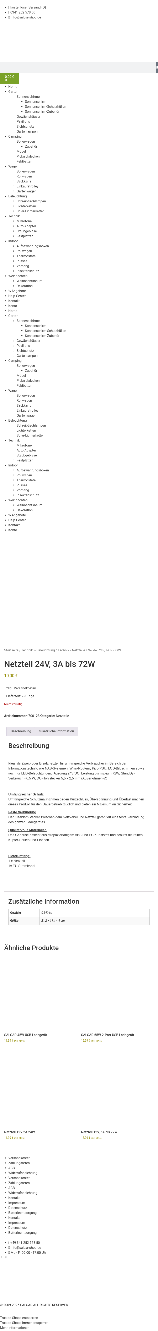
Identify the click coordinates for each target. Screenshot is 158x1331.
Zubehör (31, 146)
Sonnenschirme (28, 97)
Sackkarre (24, 181)
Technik (14, 216)
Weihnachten (17, 276)
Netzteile (78, 651)
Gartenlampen (27, 131)
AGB (11, 1168)
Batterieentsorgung (22, 1213)
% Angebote (17, 291)
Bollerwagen (26, 141)
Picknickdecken (28, 156)
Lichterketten (26, 206)
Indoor (13, 241)
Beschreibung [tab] (21, 732)
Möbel (21, 151)
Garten (13, 92)
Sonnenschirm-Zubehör (42, 112)
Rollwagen (24, 176)
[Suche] (157, 67)
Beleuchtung (17, 196)
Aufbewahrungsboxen (33, 246)
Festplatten (25, 236)
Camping (15, 136)
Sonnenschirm (35, 102)
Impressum (16, 1203)
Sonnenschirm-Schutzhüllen (45, 107)
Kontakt (14, 301)
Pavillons (23, 122)
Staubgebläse (27, 231)
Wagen (13, 166)
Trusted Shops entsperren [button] (19, 1318)
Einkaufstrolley (27, 186)
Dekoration (25, 286)
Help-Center (17, 296)
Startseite (11, 651)
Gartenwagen (26, 191)
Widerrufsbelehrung (22, 1173)
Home (12, 87)
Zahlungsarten (19, 1163)
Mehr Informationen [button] (14, 1328)
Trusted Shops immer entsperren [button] (24, 1323)
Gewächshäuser (28, 117)
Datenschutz (17, 1208)
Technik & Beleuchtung (38, 651)
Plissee (22, 261)
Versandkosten (25, 689)
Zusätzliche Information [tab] (56, 732)
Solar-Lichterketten (30, 211)
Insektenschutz (28, 271)
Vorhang (23, 266)
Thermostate (26, 256)
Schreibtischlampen (31, 201)
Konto (12, 306)
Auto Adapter (26, 226)
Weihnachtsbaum (29, 281)
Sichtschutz (25, 126)
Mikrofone (24, 221)
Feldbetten (24, 161)
